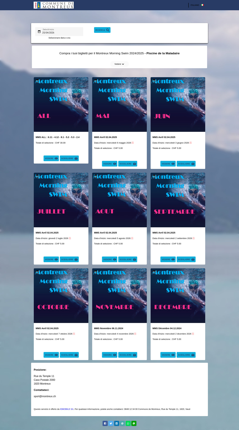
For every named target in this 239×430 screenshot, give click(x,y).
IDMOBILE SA (66, 409)
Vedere (119, 64)
